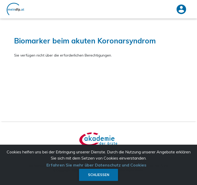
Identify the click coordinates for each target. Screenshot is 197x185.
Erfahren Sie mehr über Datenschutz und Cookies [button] (96, 165)
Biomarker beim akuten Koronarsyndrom (85, 40)
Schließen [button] (98, 175)
